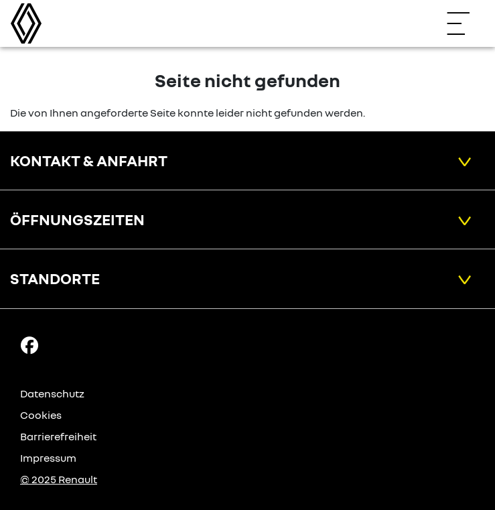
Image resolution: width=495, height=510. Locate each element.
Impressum (48, 457)
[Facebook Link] (29, 343)
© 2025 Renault (58, 479)
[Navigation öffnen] (465, 23)
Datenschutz (52, 393)
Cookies (41, 415)
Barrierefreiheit (58, 436)
